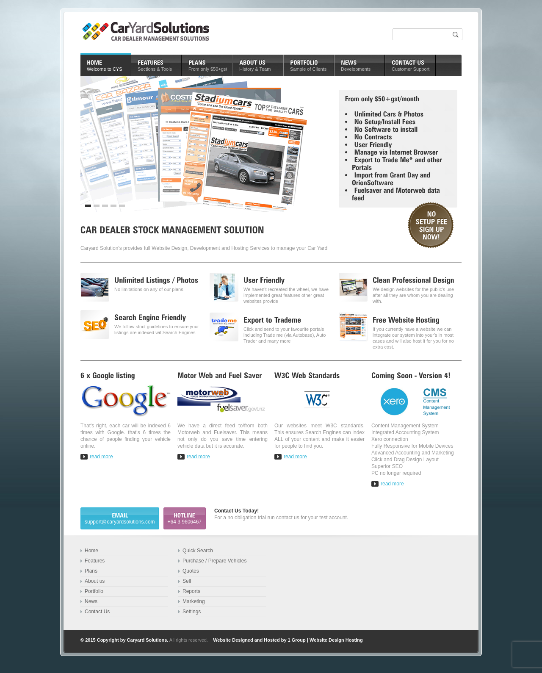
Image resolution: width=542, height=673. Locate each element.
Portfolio (94, 591)
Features (95, 561)
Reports (191, 591)
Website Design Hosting (336, 640)
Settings (192, 612)
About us (95, 581)
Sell (187, 581)
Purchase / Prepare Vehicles (214, 561)
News (91, 601)
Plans (91, 571)
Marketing (194, 601)
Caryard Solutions (147, 640)
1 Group (297, 640)
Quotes (191, 571)
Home (91, 551)
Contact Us (97, 612)
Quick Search (198, 551)
